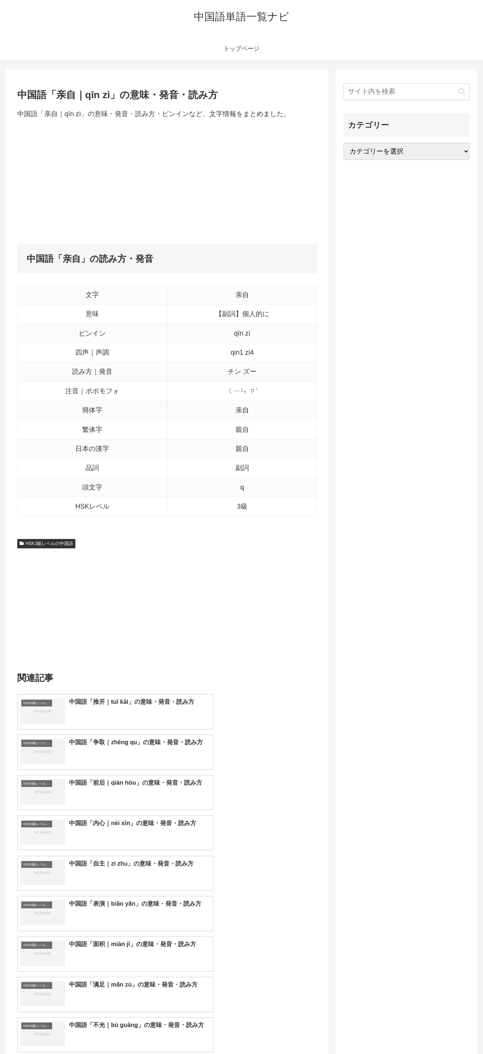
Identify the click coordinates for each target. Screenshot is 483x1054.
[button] (461, 91)
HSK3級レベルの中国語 (46, 543)
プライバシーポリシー (443, 1031)
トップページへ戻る (386, 1031)
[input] (407, 91)
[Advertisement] (167, 181)
